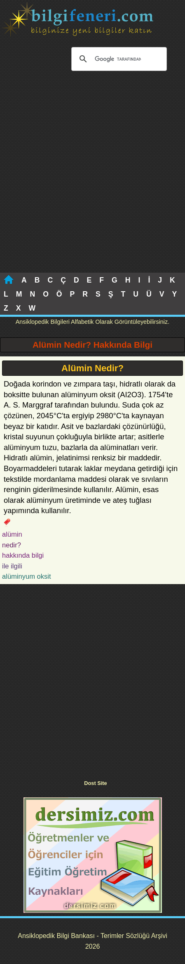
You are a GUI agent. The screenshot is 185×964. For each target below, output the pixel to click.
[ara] (118, 59)
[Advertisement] (92, 176)
